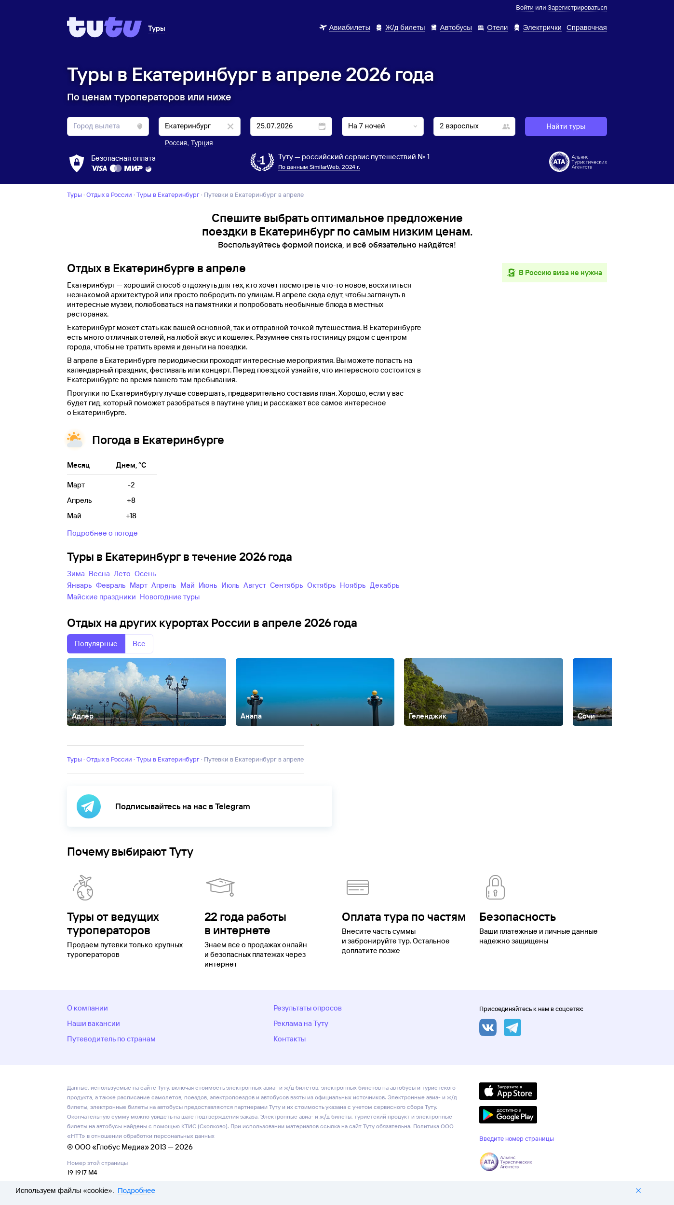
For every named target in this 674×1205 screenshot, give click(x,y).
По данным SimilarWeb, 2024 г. (319, 166)
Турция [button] (202, 143)
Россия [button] (176, 143)
